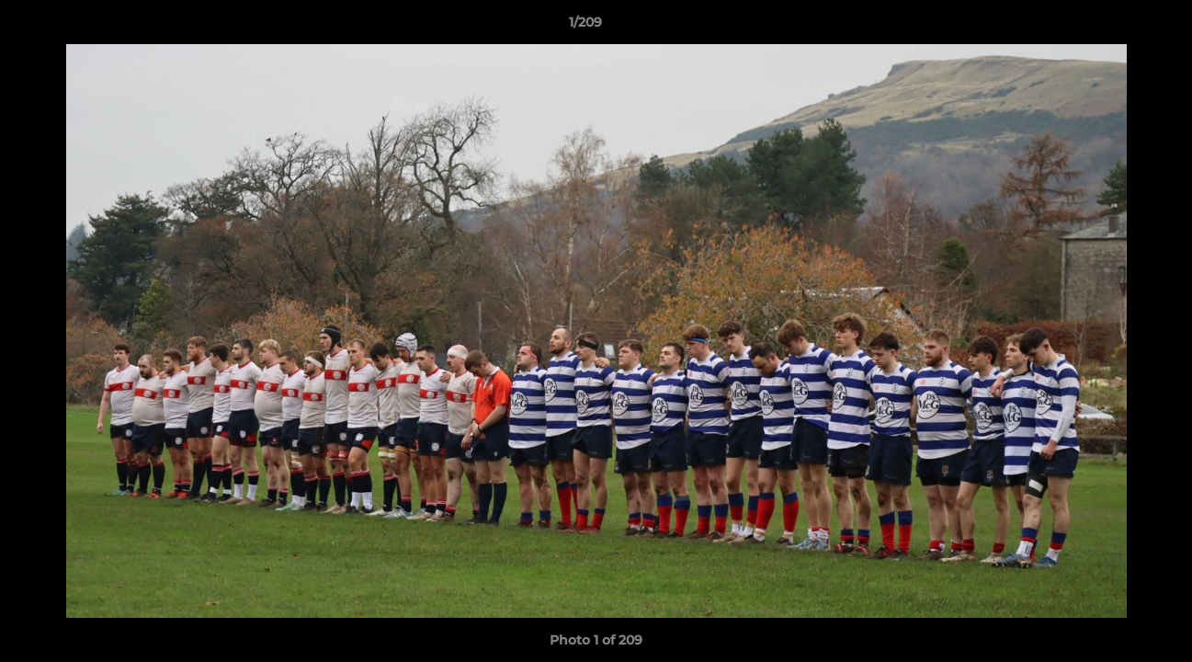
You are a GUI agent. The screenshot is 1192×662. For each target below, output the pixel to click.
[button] (1115, 26)
